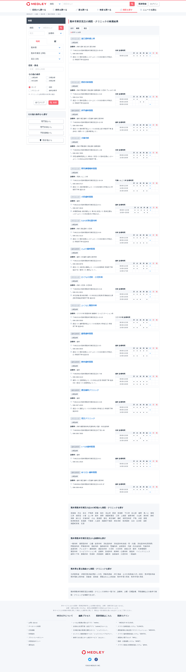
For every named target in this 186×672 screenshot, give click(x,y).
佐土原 (134, 513)
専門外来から (46, 127)
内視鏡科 (100, 554)
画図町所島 (75, 523)
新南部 (99, 518)
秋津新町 (126, 521)
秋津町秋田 (75, 521)
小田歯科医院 (87, 197)
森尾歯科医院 (87, 334)
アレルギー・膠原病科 (88, 549)
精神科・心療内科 (121, 551)
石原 (82, 523)
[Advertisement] (114, 71)
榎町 (119, 518)
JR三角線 (117, 574)
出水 (133, 521)
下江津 (127, 513)
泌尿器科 (122, 546)
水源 (140, 518)
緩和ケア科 (75, 554)
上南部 (123, 516)
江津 (72, 516)
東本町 (146, 516)
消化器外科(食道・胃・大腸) (125, 544)
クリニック (75, 39)
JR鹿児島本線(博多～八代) (91, 574)
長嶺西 (83, 521)
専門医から (46, 121)
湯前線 (95, 577)
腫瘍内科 (84, 554)
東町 (152, 516)
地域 (38, 41)
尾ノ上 (146, 513)
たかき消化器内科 (89, 221)
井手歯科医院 (87, 110)
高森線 (88, 577)
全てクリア (40, 102)
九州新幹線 (75, 574)
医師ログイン (123, 616)
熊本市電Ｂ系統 (137, 577)
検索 (53, 102)
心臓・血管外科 (96, 544)
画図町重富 (109, 516)
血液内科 (74, 549)
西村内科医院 (87, 82)
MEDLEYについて (65, 616)
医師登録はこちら (104, 616)
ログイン (154, 4)
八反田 (97, 521)
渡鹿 (145, 518)
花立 (84, 513)
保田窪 (78, 516)
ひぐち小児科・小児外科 (92, 277)
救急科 (132, 551)
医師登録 (142, 4)
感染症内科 (102, 549)
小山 (93, 518)
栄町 (145, 521)
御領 (152, 513)
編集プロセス (84, 616)
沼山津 (108, 513)
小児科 (111, 549)
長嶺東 (120, 513)
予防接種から (46, 133)
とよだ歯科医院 (88, 249)
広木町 (139, 521)
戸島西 (90, 513)
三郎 (117, 516)
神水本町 (117, 521)
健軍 (140, 513)
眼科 (134, 549)
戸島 (135, 518)
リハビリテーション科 (88, 551)
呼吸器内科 (75, 546)
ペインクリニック (143, 551)
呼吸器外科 (85, 546)
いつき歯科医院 (88, 447)
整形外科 (74, 551)
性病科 (92, 554)
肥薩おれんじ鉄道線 (108, 577)
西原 (114, 513)
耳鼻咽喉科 (142, 549)
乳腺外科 (146, 546)
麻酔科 (107, 554)
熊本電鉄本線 (150, 574)
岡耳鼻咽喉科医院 (89, 169)
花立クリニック (88, 418)
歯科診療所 (75, 110)
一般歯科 (133, 554)
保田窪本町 (127, 518)
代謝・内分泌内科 (135, 546)
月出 (79, 513)
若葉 (96, 513)
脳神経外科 (104, 546)
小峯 (84, 516)
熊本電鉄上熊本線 (77, 577)
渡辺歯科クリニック (90, 390)
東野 (102, 516)
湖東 (72, 518)
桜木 (102, 513)
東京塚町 (112, 518)
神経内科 (94, 546)
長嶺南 (73, 513)
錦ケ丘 (78, 518)
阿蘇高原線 (107, 574)
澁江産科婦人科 (88, 39)
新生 (105, 518)
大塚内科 (85, 138)
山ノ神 (90, 516)
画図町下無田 (107, 521)
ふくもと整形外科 (89, 305)
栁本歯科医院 (87, 362)
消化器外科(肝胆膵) (144, 544)
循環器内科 (83, 544)
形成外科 (108, 551)
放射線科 (115, 554)
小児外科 (119, 549)
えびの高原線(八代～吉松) (133, 574)
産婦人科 (127, 549)
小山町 (139, 516)
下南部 (90, 521)
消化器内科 (108, 544)
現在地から (46, 140)
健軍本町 (131, 516)
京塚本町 (86, 518)
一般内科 (74, 544)
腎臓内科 (113, 546)
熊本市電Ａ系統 (123, 577)
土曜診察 (75, 42)
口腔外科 (124, 554)
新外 (96, 516)
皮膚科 (100, 551)
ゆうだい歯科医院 (89, 472)
